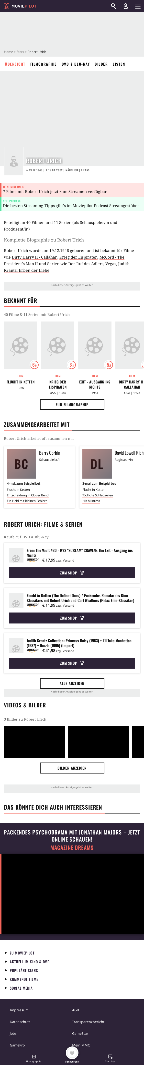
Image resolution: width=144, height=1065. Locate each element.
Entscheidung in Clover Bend (28, 495)
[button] (33, 1059)
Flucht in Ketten (21, 381)
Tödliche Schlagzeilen (97, 495)
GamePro (17, 1045)
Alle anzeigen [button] (72, 683)
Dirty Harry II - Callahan (34, 257)
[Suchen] (113, 6)
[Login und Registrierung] (126, 6)
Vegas (110, 263)
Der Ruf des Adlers (85, 263)
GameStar (80, 1033)
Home (8, 52)
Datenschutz (20, 1021)
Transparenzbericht (88, 1021)
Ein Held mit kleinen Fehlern (27, 501)
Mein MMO (81, 1045)
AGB (75, 1010)
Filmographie (43, 64)
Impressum (19, 1010)
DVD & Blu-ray (76, 64)
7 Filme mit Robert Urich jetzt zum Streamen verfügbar (55, 191)
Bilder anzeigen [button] (72, 768)
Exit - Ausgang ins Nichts (94, 384)
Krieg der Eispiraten (78, 257)
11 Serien (62, 222)
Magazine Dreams (72, 847)
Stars (20, 52)
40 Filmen (35, 222)
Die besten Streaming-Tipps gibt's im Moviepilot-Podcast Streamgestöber (71, 205)
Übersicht (15, 64)
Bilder (101, 64)
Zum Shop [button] (72, 572)
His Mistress (91, 501)
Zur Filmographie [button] (72, 404)
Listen (119, 64)
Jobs (13, 1033)
